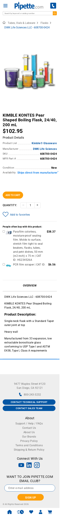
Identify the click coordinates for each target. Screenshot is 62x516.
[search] (55, 13)
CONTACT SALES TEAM (29, 408)
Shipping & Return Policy (29, 449)
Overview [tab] (30, 285)
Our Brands (29, 436)
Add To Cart (13, 195)
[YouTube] (21, 465)
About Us (29, 432)
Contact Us (29, 427)
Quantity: (10, 205)
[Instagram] (37, 465)
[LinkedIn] (29, 465)
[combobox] (30, 13)
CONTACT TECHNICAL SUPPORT (29, 402)
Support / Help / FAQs (29, 423)
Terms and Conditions (29, 445)
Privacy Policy (29, 441)
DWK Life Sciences (45, 149)
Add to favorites (16, 214)
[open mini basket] (50, 512)
